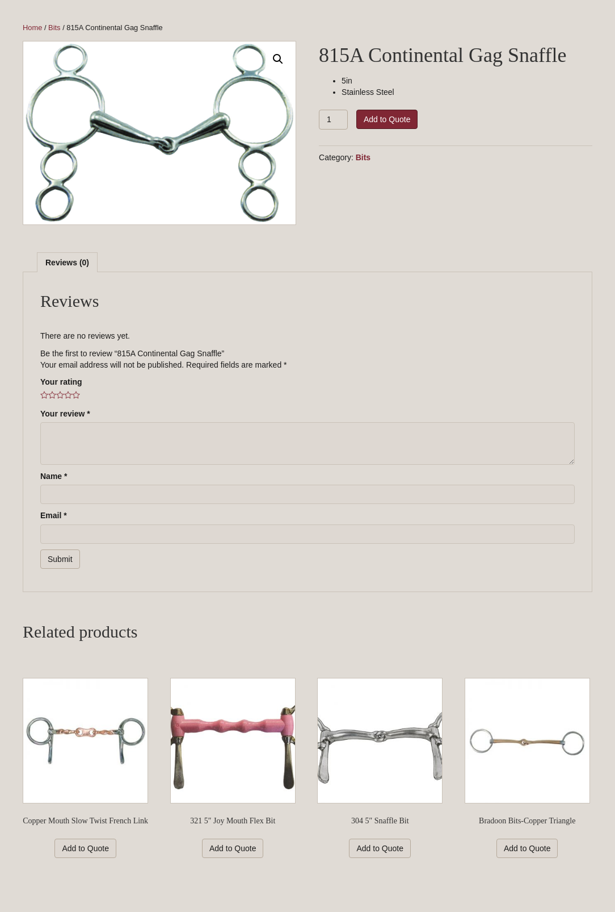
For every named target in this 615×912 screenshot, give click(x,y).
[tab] (67, 262)
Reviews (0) (67, 262)
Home (32, 27)
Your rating (61, 381)
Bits (54, 27)
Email (53, 515)
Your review (65, 413)
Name (53, 476)
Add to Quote (387, 119)
